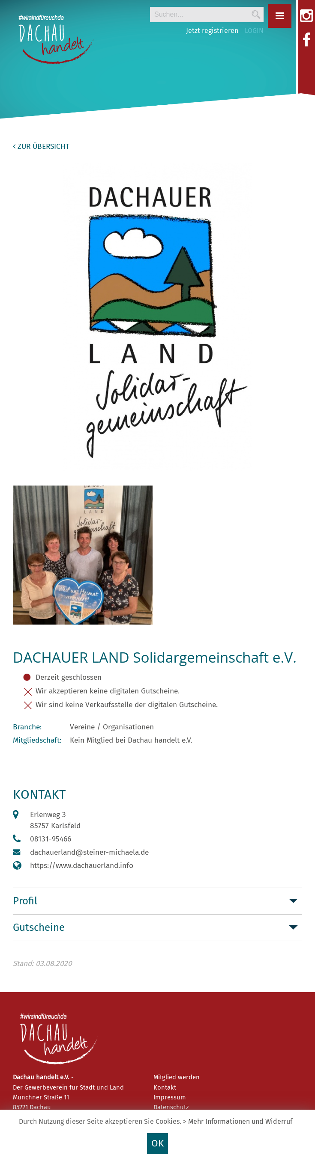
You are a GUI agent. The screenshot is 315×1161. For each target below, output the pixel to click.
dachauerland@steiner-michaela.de (89, 852)
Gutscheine (39, 927)
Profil (25, 901)
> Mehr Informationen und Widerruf (237, 1121)
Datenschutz (171, 1107)
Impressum (169, 1097)
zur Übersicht (41, 146)
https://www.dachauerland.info (81, 865)
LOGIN (254, 31)
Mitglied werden (176, 1077)
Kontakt (164, 1087)
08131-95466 (50, 839)
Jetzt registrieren (212, 31)
